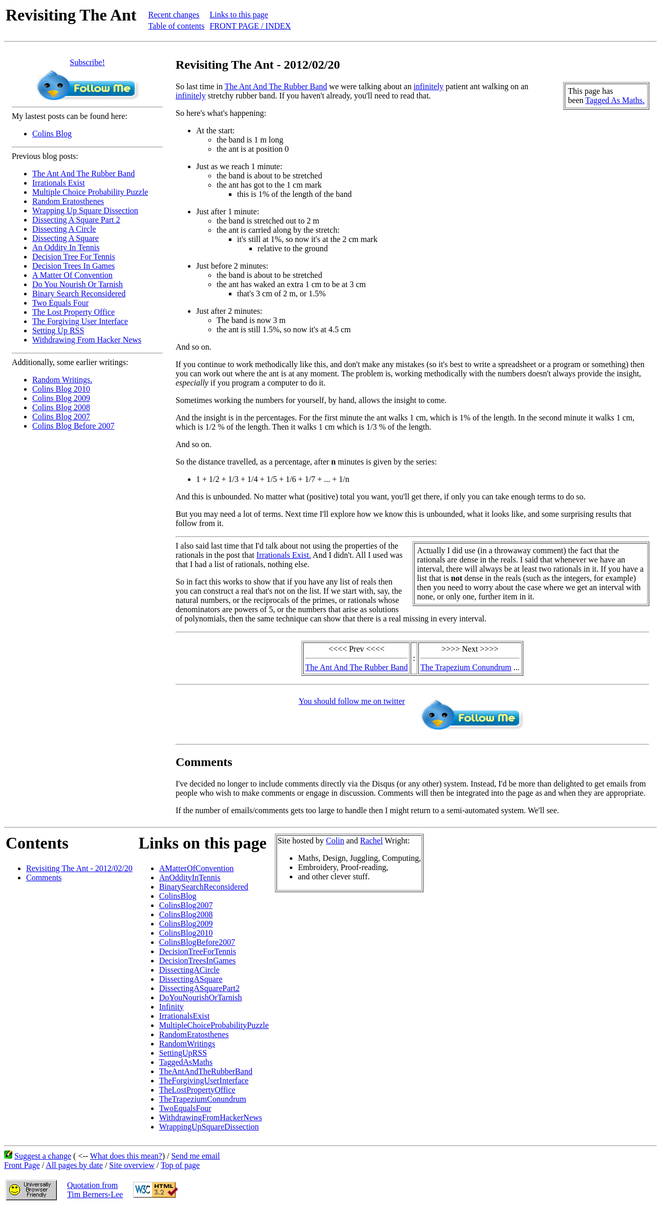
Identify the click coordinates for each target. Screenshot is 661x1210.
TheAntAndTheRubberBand (205, 1071)
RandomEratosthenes (194, 1034)
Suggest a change (42, 1156)
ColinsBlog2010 (186, 933)
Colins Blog (52, 133)
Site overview (131, 1165)
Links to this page (238, 14)
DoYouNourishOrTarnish (200, 997)
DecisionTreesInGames (197, 960)
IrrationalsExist (184, 1016)
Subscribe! (87, 62)
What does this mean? (126, 1156)
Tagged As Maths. (615, 100)
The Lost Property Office (73, 312)
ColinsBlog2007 (186, 905)
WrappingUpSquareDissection (209, 1126)
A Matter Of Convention (72, 275)
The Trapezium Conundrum (465, 667)
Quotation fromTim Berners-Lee (95, 1190)
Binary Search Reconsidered (78, 293)
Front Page (22, 1165)
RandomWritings (187, 1043)
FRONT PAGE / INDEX (250, 26)
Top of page (180, 1165)
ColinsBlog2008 (186, 914)
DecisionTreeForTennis (197, 951)
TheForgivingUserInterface (204, 1080)
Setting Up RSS (58, 330)
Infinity (171, 1006)
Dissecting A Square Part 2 (76, 219)
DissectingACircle (189, 969)
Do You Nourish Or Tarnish (77, 284)
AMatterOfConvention (196, 868)
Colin (335, 840)
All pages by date (74, 1165)
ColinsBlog (178, 896)
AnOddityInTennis (190, 877)
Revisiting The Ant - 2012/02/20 (79, 868)
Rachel (371, 840)
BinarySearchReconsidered (203, 886)
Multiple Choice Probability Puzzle (90, 192)
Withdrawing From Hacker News (86, 339)
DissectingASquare (191, 979)
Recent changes (173, 14)
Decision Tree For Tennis (73, 256)
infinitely (429, 86)
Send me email (195, 1156)
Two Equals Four (60, 302)
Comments (43, 877)
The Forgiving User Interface (80, 321)
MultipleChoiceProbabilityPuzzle (214, 1025)
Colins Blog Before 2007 (73, 425)
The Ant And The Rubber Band (83, 173)
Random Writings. (62, 379)
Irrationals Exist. (284, 555)
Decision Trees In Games (73, 265)
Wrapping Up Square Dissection (85, 210)
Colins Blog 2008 (61, 407)
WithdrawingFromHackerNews (210, 1117)
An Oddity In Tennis (65, 247)
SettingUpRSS (183, 1052)
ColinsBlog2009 (186, 923)
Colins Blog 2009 (61, 398)
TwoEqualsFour (185, 1108)
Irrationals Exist (58, 182)
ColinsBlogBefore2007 (197, 942)
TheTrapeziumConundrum (202, 1099)
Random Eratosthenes (68, 201)
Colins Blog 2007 (61, 416)
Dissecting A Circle (64, 229)
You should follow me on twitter (351, 701)
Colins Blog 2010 (61, 389)
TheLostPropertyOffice (197, 1089)
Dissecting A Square (65, 238)
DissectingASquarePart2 (199, 988)
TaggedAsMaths (186, 1062)
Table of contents (176, 26)
